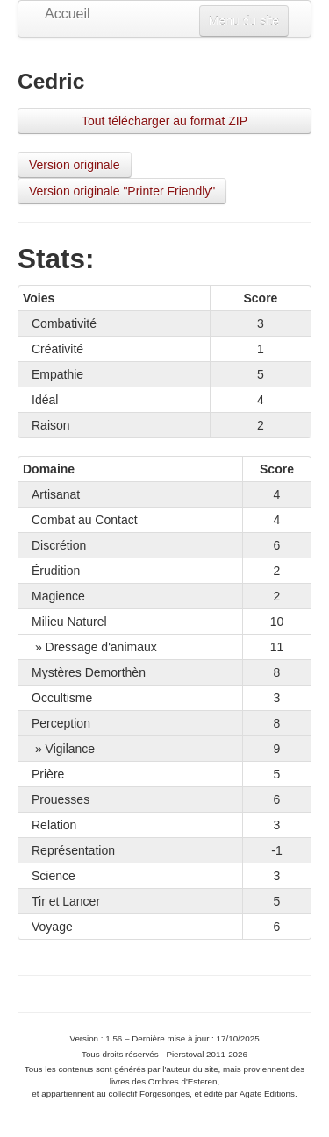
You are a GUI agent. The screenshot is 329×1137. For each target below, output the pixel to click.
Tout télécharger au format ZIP (164, 121)
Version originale (74, 165)
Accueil (57, 13)
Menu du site (244, 21)
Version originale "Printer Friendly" (122, 191)
